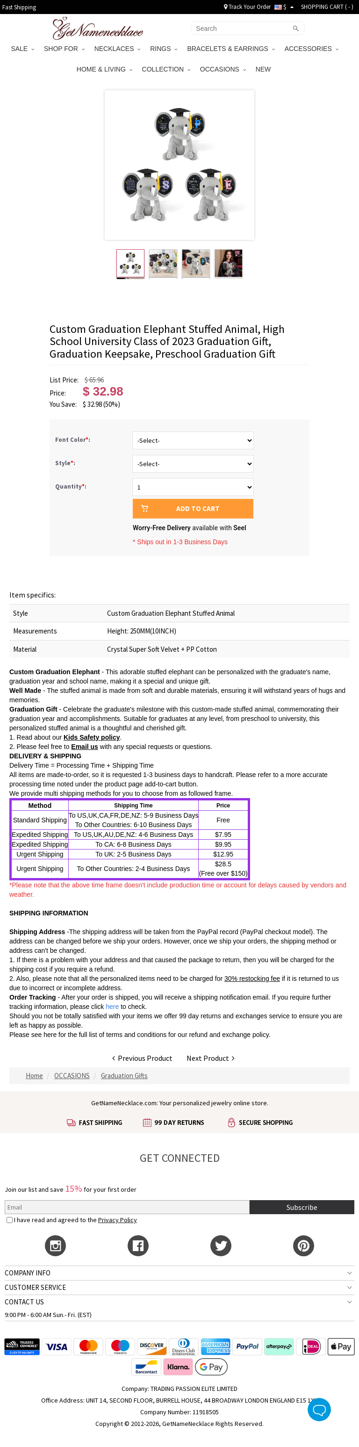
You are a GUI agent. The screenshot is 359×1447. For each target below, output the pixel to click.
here (50, 1034)
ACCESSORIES (311, 48)
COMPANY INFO (27, 1272)
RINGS (163, 48)
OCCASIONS (223, 69)
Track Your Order (247, 7)
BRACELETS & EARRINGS (230, 48)
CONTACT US (24, 1301)
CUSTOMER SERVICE (35, 1287)
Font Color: (73, 440)
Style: (66, 463)
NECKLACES (117, 48)
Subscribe (302, 1207)
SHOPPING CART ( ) (327, 7)
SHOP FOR (64, 48)
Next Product (211, 1058)
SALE (22, 48)
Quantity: (70, 486)
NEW (264, 69)
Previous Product (142, 1058)
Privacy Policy (117, 1220)
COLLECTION (166, 69)
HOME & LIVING (104, 69)
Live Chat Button (319, 1409)
